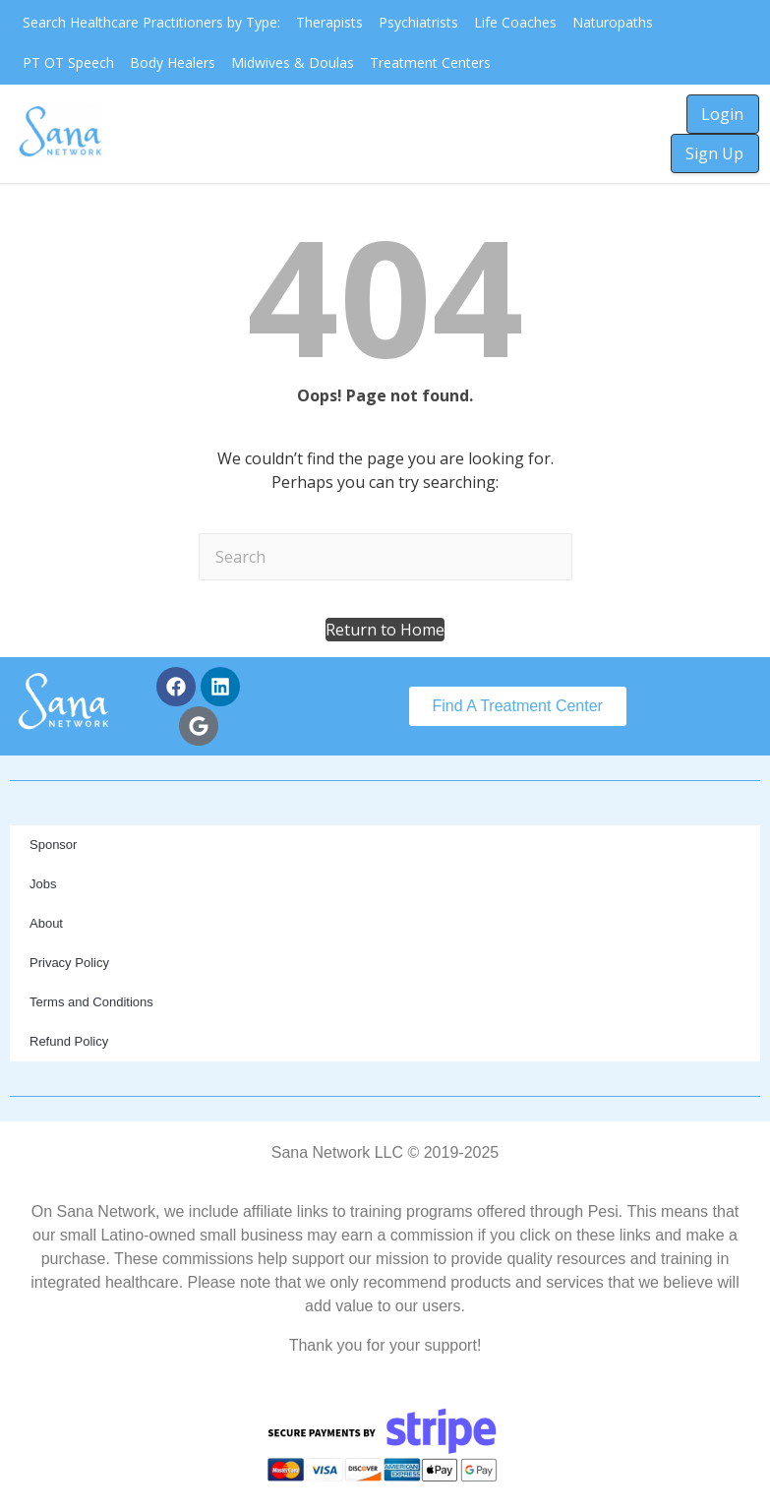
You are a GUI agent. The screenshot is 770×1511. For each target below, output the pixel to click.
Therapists (329, 22)
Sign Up (714, 153)
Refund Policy (69, 1041)
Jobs (43, 883)
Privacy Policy (69, 962)
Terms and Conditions (91, 1002)
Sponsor (53, 844)
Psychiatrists (418, 22)
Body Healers (172, 62)
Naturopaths (612, 22)
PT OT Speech (68, 62)
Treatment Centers (430, 62)
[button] (385, 629)
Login (722, 114)
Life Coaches (515, 22)
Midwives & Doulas (292, 62)
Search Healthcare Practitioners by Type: (151, 22)
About (46, 923)
